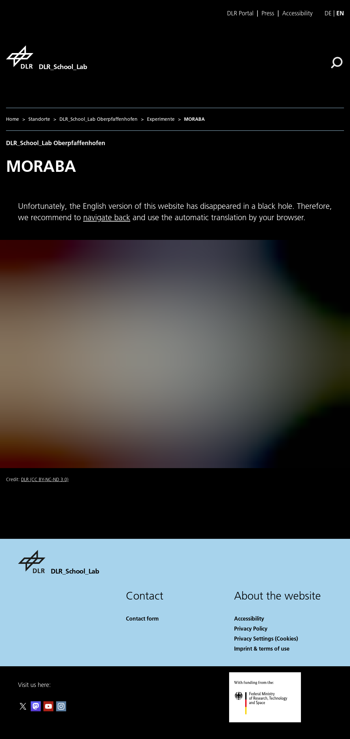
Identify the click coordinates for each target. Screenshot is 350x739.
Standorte (39, 119)
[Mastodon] (36, 709)
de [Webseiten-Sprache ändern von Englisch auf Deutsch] (328, 13)
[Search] (337, 63)
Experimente (161, 119)
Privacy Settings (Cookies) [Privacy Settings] (266, 638)
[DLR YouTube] (48, 709)
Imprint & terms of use (262, 648)
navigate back (106, 217)
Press (267, 13)
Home (12, 119)
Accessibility (297, 13)
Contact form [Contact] (142, 618)
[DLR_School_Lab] (46, 57)
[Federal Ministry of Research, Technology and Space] (266, 720)
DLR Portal (240, 13)
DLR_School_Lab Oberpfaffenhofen (98, 119)
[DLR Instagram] (61, 709)
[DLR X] (23, 709)
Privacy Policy (251, 628)
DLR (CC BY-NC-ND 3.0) (44, 479)
